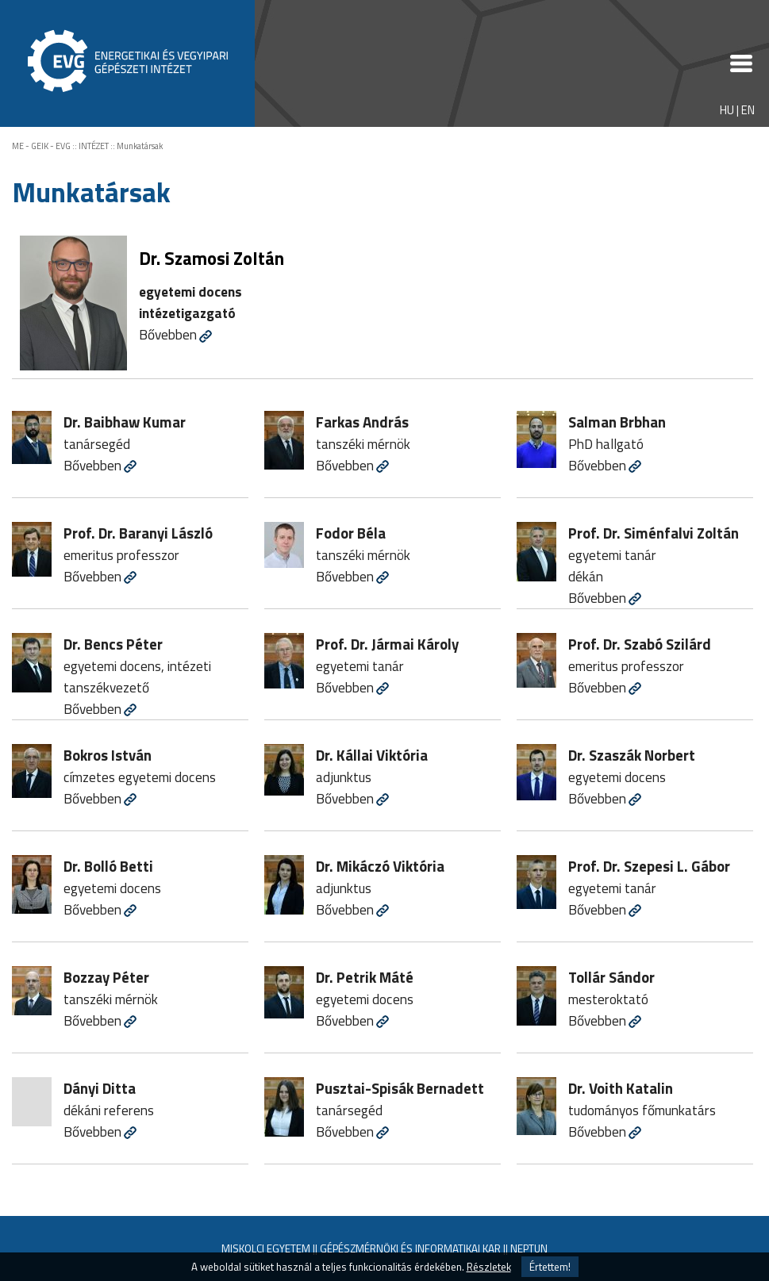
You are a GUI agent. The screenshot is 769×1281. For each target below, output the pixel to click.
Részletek (489, 1267)
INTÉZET (94, 146)
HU (727, 110)
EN (748, 110)
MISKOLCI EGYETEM (265, 1248)
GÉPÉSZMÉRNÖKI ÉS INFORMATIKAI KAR (410, 1248)
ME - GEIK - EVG (41, 146)
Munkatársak (140, 146)
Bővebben (168, 334)
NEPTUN (529, 1248)
